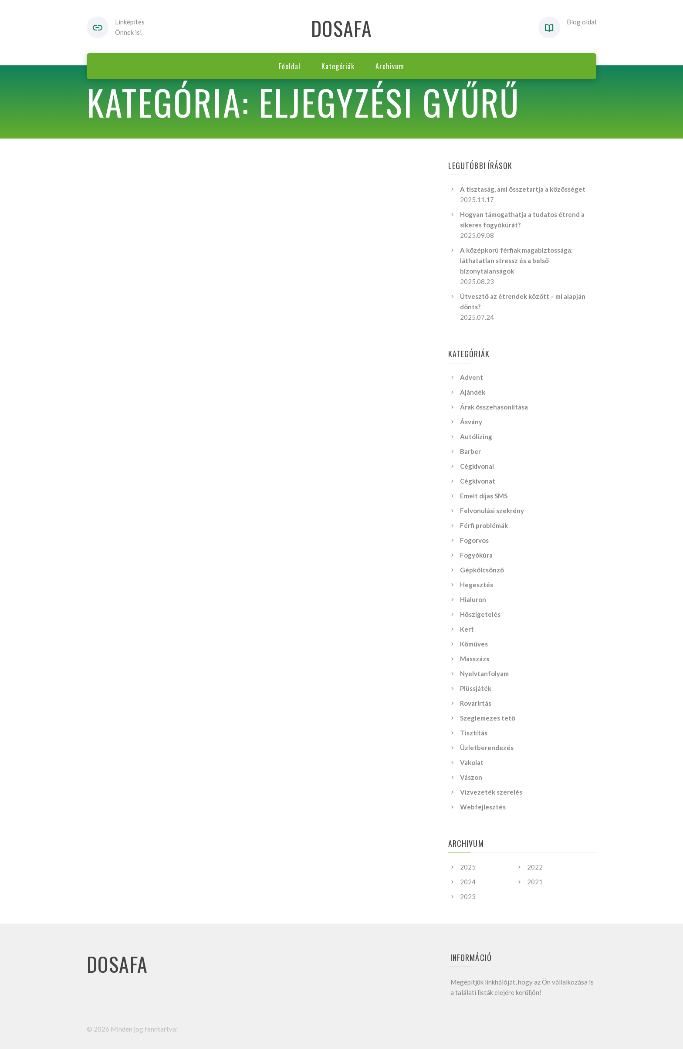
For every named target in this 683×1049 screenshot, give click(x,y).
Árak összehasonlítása (494, 407)
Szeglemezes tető (487, 718)
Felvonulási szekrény (492, 510)
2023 (468, 896)
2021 (535, 882)
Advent (471, 377)
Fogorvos (474, 540)
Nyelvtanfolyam (484, 673)
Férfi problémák (484, 525)
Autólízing (476, 436)
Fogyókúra (476, 555)
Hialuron (473, 599)
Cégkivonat (477, 481)
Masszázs (474, 659)
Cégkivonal (477, 466)
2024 (468, 882)
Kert (467, 629)
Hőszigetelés (480, 614)
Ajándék (472, 392)
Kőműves (474, 644)
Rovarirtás (475, 703)
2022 (535, 867)
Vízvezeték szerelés (491, 792)
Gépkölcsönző (482, 570)
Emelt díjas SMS (483, 496)
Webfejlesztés (483, 807)
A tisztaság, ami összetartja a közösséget (522, 189)
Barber (470, 451)
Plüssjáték (475, 688)
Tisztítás (473, 733)
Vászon (471, 777)
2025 (468, 867)
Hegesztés (476, 585)
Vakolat (472, 762)
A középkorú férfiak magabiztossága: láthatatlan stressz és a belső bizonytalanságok (516, 260)
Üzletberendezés (487, 747)
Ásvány (471, 422)
